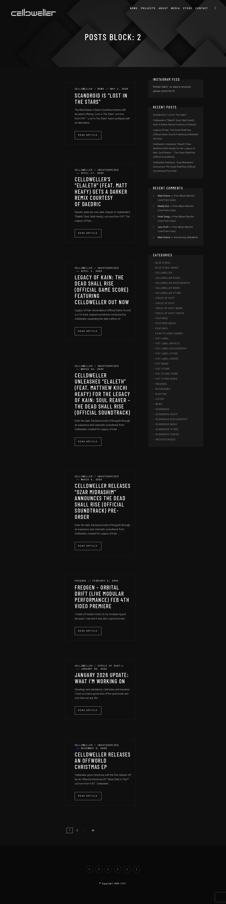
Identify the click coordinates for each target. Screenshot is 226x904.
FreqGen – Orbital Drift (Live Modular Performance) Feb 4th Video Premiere (102, 596)
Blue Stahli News (166, 268)
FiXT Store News (166, 379)
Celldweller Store (168, 293)
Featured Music (165, 323)
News (134, 8)
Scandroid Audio (166, 414)
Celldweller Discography (172, 283)
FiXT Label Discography (171, 348)
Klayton (161, 394)
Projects (148, 8)
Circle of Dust (165, 298)
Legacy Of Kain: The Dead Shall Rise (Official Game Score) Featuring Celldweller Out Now (102, 289)
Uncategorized (165, 439)
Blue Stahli (163, 262)
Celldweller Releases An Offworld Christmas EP (103, 760)
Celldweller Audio (167, 278)
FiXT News (162, 364)
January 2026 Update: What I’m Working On (102, 677)
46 (93, 830)
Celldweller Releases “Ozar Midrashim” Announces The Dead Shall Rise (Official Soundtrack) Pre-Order (103, 501)
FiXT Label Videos (166, 358)
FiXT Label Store (166, 353)
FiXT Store (162, 369)
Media (175, 8)
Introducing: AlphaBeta (186, 237)
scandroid (162, 409)
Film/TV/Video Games (169, 333)
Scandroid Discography (171, 419)
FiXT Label (162, 338)
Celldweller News (167, 288)
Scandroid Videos (167, 434)
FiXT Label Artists (167, 343)
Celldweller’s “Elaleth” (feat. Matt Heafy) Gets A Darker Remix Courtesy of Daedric (101, 191)
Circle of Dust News (169, 308)
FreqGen (161, 384)
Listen (159, 399)
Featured (161, 318)
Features (161, 328)
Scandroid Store (166, 429)
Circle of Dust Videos (169, 313)
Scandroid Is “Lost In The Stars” (101, 98)
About (163, 8)
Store (187, 8)
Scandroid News (166, 424)
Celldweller (163, 273)
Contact (201, 8)
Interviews (162, 389)
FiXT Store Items (166, 374)
